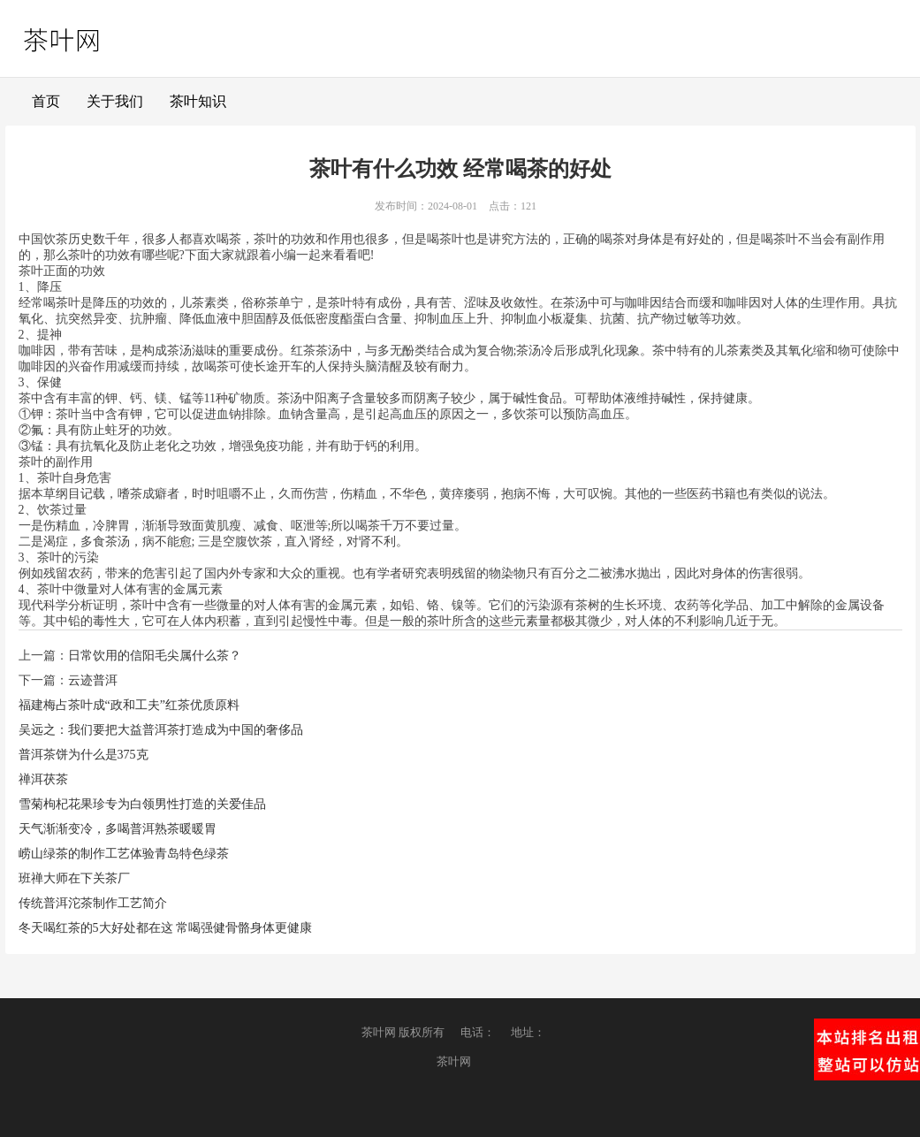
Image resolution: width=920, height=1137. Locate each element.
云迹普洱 (93, 680)
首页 (46, 101)
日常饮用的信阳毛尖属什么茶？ (154, 655)
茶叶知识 (198, 101)
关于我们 (115, 101)
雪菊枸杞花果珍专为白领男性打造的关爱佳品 (142, 804)
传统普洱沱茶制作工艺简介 (93, 903)
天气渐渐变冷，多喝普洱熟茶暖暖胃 (118, 829)
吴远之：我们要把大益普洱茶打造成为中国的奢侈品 (161, 729)
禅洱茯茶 (43, 779)
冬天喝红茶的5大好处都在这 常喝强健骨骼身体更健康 (166, 928)
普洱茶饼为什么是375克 (83, 754)
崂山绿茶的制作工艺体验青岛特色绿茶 (124, 853)
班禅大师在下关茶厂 (74, 878)
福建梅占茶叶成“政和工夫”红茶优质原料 (129, 705)
